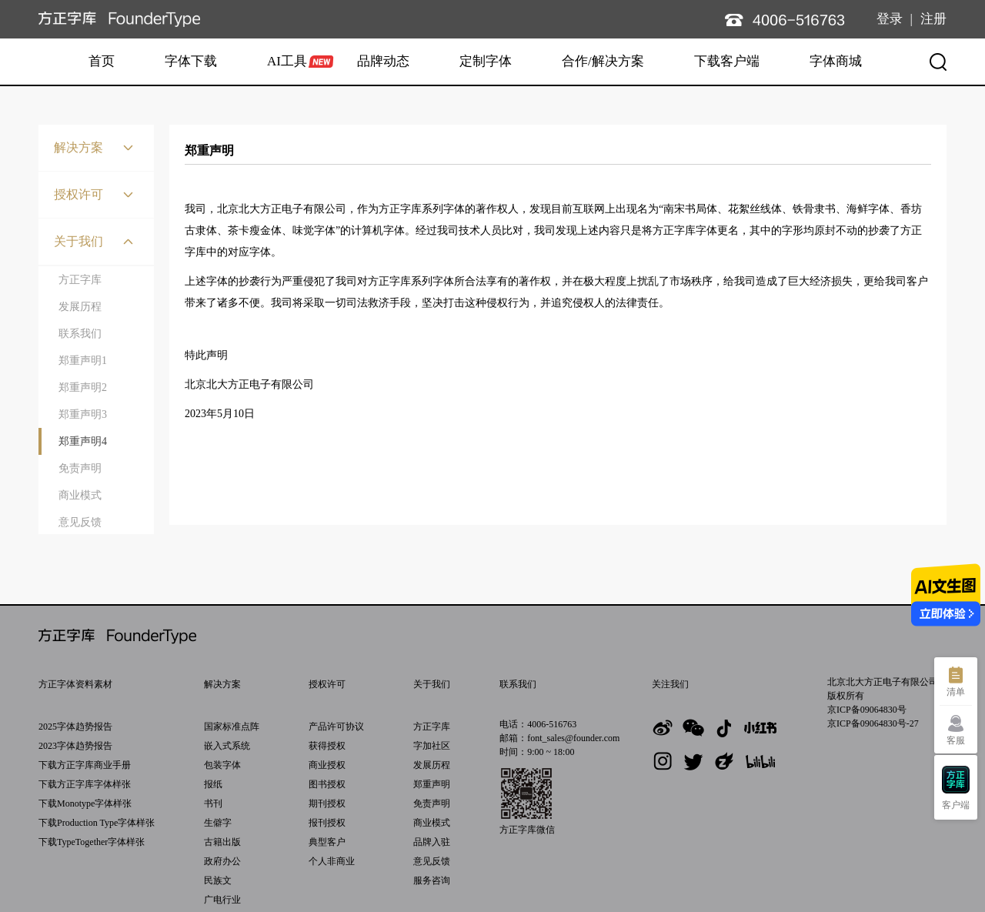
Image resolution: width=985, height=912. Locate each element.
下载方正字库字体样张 (84, 784)
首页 (101, 61)
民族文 (218, 880)
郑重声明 (431, 784)
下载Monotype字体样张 (85, 803)
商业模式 (80, 495)
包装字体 (222, 765)
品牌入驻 (431, 842)
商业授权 (327, 765)
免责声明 (80, 468)
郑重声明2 (82, 387)
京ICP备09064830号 (867, 709)
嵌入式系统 (227, 745)
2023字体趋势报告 (75, 745)
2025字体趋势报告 (75, 726)
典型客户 (327, 842)
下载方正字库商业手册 (84, 765)
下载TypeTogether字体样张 (91, 842)
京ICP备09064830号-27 (873, 723)
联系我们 (80, 333)
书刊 (213, 803)
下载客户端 (727, 61)
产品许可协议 (336, 726)
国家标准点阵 (231, 726)
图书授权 (327, 784)
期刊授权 (327, 803)
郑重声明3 (82, 414)
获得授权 (327, 745)
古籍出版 (222, 842)
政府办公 (222, 861)
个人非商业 (332, 861)
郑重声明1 (82, 360)
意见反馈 (80, 522)
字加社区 (431, 745)
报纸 (213, 784)
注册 (933, 19)
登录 (889, 19)
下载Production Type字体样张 (96, 822)
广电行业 (222, 899)
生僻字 (218, 822)
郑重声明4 (82, 441)
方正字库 (80, 280)
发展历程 (80, 306)
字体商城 (836, 61)
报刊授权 (327, 822)
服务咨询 (431, 880)
